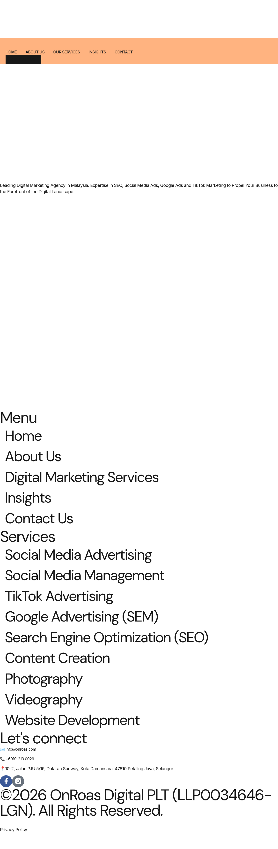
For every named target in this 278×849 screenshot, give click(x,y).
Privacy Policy (13, 844)
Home (11, 52)
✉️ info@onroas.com (18, 764)
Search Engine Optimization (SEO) (114, 647)
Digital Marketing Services (87, 480)
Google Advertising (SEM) (87, 626)
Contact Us (41, 523)
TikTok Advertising (63, 604)
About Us (34, 52)
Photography (46, 691)
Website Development (77, 735)
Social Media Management (90, 582)
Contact (124, 52)
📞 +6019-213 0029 (17, 774)
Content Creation (61, 669)
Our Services (66, 52)
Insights (97, 52)
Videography (46, 713)
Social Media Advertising (83, 560)
